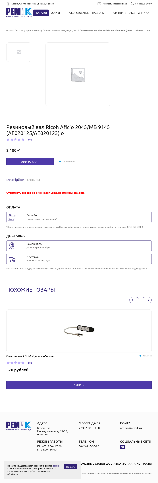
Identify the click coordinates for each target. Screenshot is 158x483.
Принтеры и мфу (33, 30)
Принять (70, 467)
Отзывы (33, 180)
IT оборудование (78, 12)
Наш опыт (99, 12)
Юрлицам (119, 12)
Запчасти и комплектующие (58, 30)
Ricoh (76, 30)
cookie (56, 466)
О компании (137, 12)
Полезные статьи (92, 463)
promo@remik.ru (131, 427)
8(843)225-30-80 (143, 4)
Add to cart (30, 161)
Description (15, 180)
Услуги (55, 12)
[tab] (16, 180)
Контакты (144, 463)
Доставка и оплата (120, 463)
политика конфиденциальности (93, 474)
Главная (10, 30)
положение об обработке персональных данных (130, 474)
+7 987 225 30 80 (89, 427)
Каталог (42, 12)
